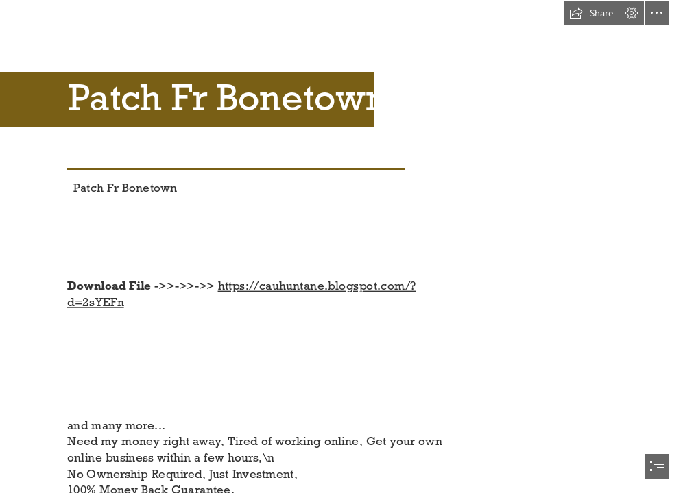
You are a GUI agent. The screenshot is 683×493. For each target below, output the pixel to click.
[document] (341, 246)
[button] (591, 13)
